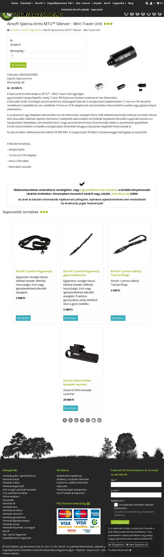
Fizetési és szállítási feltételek (72, 482)
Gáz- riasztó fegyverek (14, 534)
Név (114, 480)
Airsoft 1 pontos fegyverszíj (34, 271)
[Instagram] (154, 14)
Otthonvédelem (11, 496)
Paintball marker (11, 482)
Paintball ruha (10, 506)
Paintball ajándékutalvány (16, 520)
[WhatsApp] (87, 420)
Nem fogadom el (137, 544)
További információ (118, 550)
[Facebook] (137, 14)
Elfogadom (116, 544)
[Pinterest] (82, 420)
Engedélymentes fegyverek (17, 537)
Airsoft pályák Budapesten (71, 493)
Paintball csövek (11, 524)
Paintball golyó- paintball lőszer (19, 475)
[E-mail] (126, 14)
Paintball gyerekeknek (14, 517)
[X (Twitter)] (143, 14)
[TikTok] (159, 14)
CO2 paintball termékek (15, 493)
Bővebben (23, 318)
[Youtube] (148, 14)
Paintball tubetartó (13, 513)
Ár (11, 40)
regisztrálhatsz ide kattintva (99, 190)
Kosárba (18, 65)
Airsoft (6, 531)
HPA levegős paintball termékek (19, 489)
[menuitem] (14, 3)
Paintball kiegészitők (13, 486)
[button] (160, 3)
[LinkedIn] (76, 420)
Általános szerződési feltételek (73, 479)
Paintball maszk (11, 479)
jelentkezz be (120, 193)
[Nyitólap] (44, 13)
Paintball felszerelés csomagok (19, 527)
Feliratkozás (120, 522)
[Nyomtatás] (99, 420)
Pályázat (80, 550)
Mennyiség (17, 51)
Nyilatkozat (118, 500)
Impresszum (93, 550)
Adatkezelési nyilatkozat (69, 475)
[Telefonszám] (132, 14)
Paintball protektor (13, 510)
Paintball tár (9, 503)
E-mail (115, 490)
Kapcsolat (62, 486)
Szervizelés (8, 500)
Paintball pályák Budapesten (72, 489)
